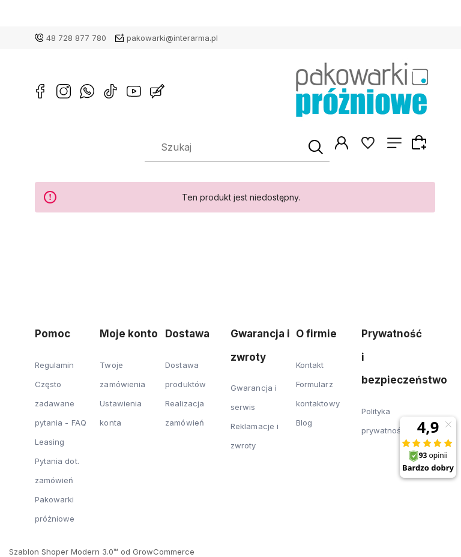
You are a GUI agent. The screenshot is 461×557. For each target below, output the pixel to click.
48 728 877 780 (76, 38)
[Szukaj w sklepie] (225, 147)
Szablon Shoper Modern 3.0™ (63, 551)
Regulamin (54, 365)
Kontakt (310, 365)
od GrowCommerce (157, 551)
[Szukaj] (314, 147)
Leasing (50, 442)
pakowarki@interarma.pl (172, 38)
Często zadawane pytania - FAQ (60, 403)
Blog (304, 422)
